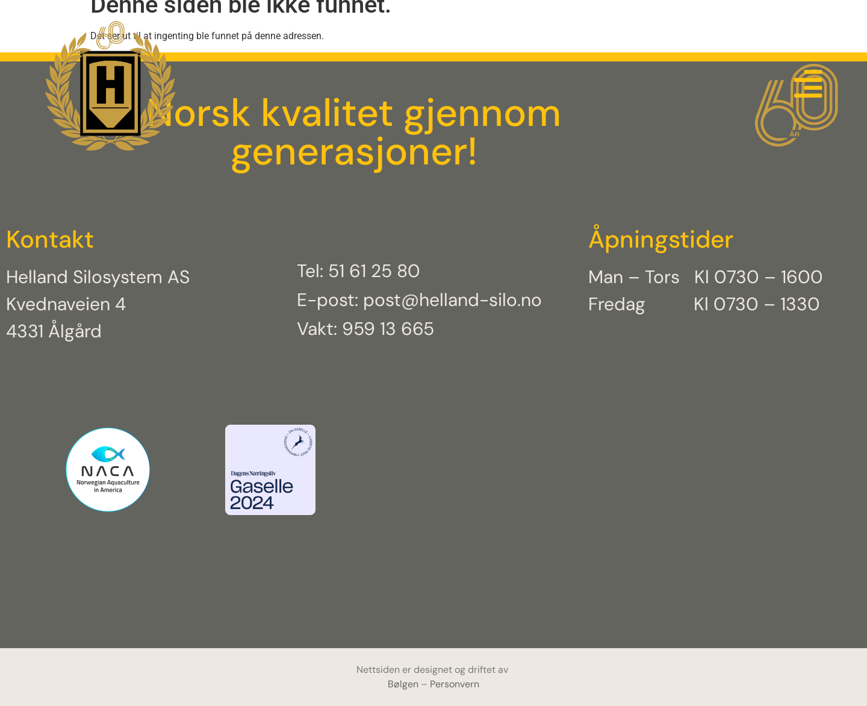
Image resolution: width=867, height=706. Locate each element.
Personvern (454, 684)
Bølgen (404, 684)
